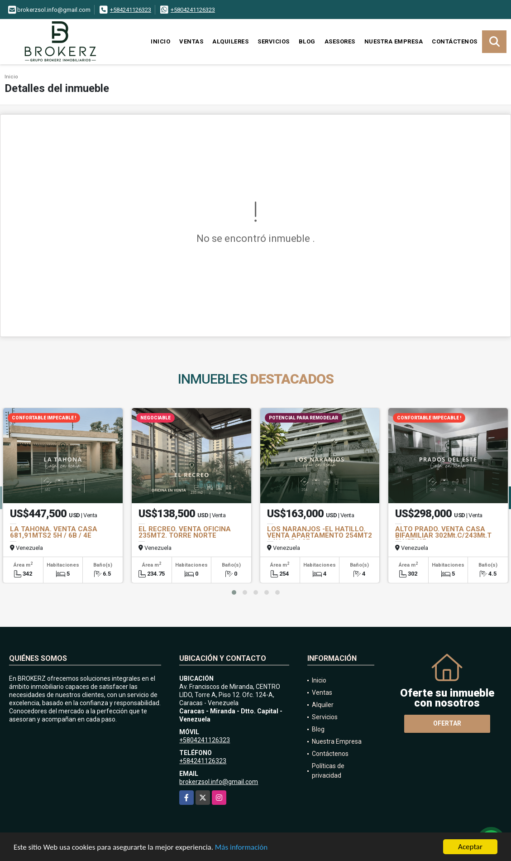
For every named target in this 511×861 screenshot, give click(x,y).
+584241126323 (130, 9)
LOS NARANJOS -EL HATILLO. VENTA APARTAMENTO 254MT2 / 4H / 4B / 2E (319, 535)
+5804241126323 (193, 9)
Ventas (191, 41)
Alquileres (230, 41)
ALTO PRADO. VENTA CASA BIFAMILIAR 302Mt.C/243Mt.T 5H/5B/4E (443, 535)
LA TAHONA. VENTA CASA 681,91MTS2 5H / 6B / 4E (53, 532)
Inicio (160, 41)
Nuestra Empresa (393, 41)
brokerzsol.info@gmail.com (218, 781)
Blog (307, 41)
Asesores (340, 41)
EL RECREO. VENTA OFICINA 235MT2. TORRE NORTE (184, 532)
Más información (241, 847)
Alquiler (323, 704)
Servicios (274, 41)
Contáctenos (455, 41)
